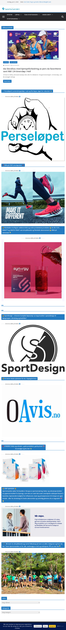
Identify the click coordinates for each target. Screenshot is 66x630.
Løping (17, 14)
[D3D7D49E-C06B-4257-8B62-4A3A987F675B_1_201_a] (33, 554)
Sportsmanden (15, 65)
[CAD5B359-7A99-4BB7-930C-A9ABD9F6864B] (33, 386)
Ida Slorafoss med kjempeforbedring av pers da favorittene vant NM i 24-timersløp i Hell (32, 70)
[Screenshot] (33, 99)
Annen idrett (46, 14)
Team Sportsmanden (31, 14)
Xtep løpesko (13, 62)
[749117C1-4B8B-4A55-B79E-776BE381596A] (33, 173)
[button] (20, 14)
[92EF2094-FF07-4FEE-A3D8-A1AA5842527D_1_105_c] (33, 326)
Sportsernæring (12, 19)
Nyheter (9, 14)
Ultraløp (6, 62)
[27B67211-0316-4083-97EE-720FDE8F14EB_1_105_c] (33, 240)
